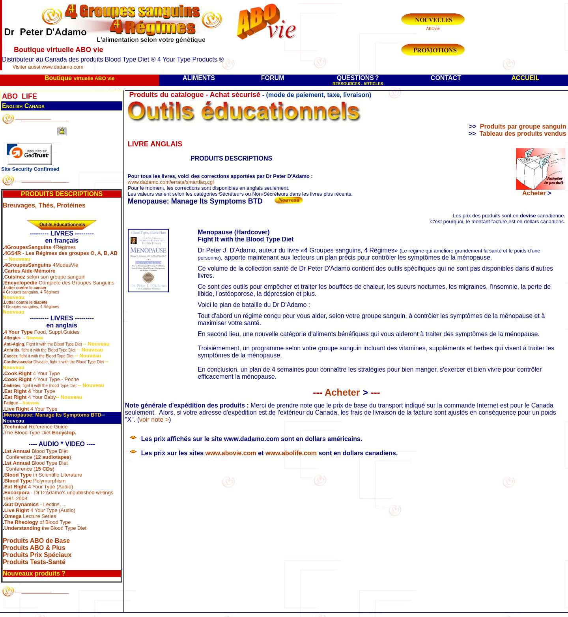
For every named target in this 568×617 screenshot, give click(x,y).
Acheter (346, 392)
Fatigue (11, 403)
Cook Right (18, 373)
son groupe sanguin (62, 277)
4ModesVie (64, 265)
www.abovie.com (231, 453)
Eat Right (15, 397)
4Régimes (63, 247)
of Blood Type (37, 522)
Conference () (38, 457)
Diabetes (12, 385)
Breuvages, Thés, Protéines (44, 205)
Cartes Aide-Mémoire (30, 271)
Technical (16, 427)
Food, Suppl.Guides (56, 332)
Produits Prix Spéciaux (37, 555)
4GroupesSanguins (27, 247)
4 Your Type (18, 332)
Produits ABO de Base (36, 540)
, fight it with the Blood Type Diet (47, 350)
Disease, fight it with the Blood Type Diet (54, 362)
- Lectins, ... (35, 504)
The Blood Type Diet (40, 433)
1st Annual (17, 451)
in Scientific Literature (43, 475)
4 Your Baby (41, 397)
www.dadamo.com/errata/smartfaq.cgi (171, 182)
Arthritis (11, 350)
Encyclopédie (20, 283)
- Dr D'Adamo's (34, 492)
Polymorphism (35, 481)
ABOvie (433, 28)
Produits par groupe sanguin (523, 126)
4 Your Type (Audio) (38, 487)
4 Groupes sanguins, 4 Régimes (31, 290)
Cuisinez (14, 277)
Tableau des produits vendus (522, 133)
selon (32, 277)
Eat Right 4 (17, 391)
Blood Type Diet (49, 451)
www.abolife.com (291, 453)
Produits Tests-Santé (34, 562)
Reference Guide (48, 427)
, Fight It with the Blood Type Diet (43, 344)
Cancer (10, 356)
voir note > (154, 419)
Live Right (16, 409)
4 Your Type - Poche (55, 379)
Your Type (43, 391)
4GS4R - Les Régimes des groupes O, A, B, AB (61, 253)
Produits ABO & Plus (34, 547)
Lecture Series (30, 516)
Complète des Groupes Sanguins (75, 283)
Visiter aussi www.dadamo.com (48, 67)
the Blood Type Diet (45, 528)
